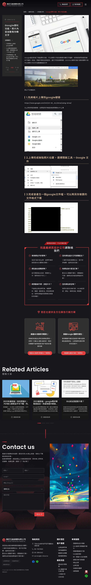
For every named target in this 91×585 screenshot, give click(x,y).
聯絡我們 (64, 4)
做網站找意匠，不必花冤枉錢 (56, 243)
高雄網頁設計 (15, 561)
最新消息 (60, 560)
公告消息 (61, 577)
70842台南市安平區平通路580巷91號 (42, 545)
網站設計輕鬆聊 (62, 565)
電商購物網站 (62, 556)
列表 (12, 68)
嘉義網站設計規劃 (79, 543)
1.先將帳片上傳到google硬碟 (11, 44)
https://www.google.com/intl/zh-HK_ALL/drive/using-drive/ (48, 103)
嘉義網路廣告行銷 (79, 551)
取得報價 (76, 4)
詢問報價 (76, 571)
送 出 (39, 514)
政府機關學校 (62, 550)
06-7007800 (37, 549)
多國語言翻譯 (77, 568)
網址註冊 (76, 563)
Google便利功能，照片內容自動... (56, 12)
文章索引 (9, 40)
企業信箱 (76, 565)
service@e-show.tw (40, 556)
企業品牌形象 (62, 547)
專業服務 (75, 539)
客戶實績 (60, 543)
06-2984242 (37, 553)
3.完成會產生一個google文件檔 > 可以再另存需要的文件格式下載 (12, 57)
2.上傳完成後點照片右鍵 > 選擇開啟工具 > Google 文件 (12, 50)
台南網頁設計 (6, 561)
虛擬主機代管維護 (79, 560)
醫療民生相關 (62, 553)
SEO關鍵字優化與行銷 (62, 570)
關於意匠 (60, 539)
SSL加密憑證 (77, 554)
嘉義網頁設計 (6, 564)
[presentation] (15, 515)
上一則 (7, 69)
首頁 (25, 12)
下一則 (17, 68)
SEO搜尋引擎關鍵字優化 (80, 547)
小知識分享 (40, 12)
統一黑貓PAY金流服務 (80, 557)
